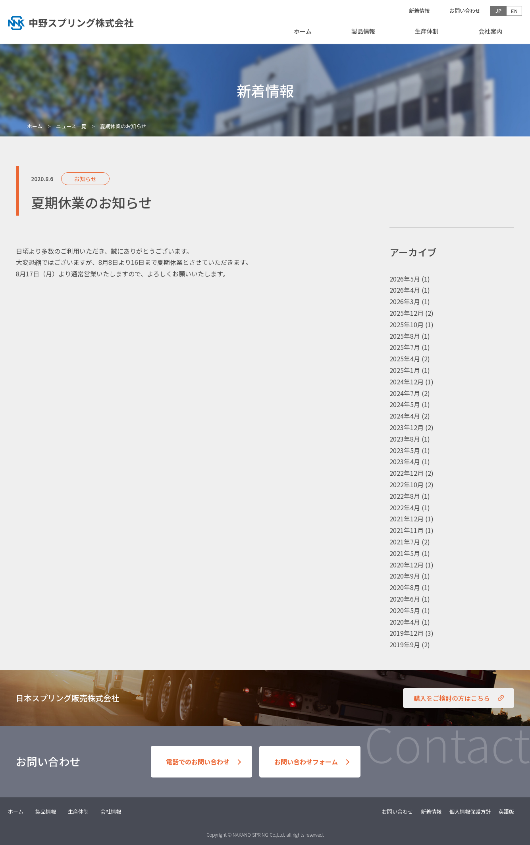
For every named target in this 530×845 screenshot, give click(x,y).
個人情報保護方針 (470, 811)
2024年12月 (406, 381)
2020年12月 (406, 564)
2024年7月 (404, 393)
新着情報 (419, 10)
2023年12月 (406, 427)
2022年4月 (404, 507)
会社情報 (110, 811)
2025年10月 (406, 324)
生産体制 (427, 31)
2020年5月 (404, 610)
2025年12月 (406, 313)
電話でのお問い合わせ (197, 761)
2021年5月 (404, 553)
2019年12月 (406, 633)
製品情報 (363, 31)
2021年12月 (406, 518)
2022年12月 (406, 473)
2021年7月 (404, 541)
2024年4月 (404, 416)
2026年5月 (404, 279)
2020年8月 (404, 587)
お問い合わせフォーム (306, 761)
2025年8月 (404, 336)
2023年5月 (404, 450)
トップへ (77, 22)
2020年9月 (404, 576)
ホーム (303, 31)
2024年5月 (404, 404)
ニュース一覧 (71, 126)
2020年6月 (404, 599)
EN (514, 11)
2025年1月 (404, 370)
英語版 (506, 811)
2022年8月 (404, 496)
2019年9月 (404, 644)
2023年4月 (404, 461)
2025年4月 (404, 358)
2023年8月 (404, 439)
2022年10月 (406, 484)
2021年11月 (406, 530)
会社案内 (490, 31)
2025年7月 (404, 347)
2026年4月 (404, 290)
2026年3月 (404, 301)
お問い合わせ (464, 10)
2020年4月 (404, 622)
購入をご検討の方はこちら (452, 698)
